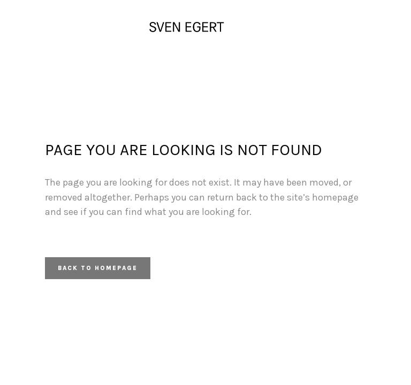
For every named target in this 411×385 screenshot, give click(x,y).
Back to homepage (98, 268)
